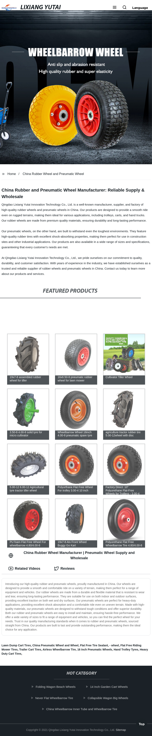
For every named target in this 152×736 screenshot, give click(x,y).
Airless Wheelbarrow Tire (59, 649)
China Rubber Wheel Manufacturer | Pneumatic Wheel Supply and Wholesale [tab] (72, 555)
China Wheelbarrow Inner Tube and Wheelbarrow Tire (83, 709)
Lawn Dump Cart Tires (16, 645)
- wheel (114, 645)
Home (12, 174)
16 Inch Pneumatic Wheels (94, 649)
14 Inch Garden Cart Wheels (110, 686)
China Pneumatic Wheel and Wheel (55, 645)
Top (142, 725)
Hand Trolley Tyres (126, 649)
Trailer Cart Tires (30, 649)
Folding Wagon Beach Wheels (57, 686)
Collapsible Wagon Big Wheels (109, 697)
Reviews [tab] (64, 568)
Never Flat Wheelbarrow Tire (55, 697)
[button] (114, 7)
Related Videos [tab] (24, 568)
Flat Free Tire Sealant (94, 645)
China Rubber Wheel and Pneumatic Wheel (53, 174)
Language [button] (140, 7)
